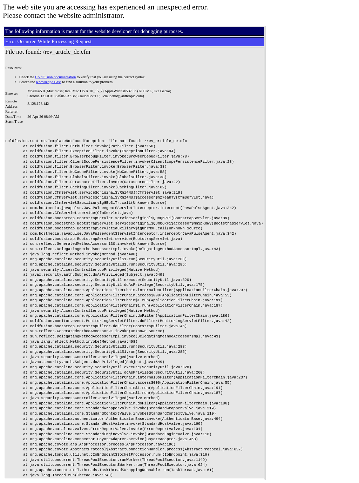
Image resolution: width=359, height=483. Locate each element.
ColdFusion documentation (55, 77)
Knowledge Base (48, 82)
